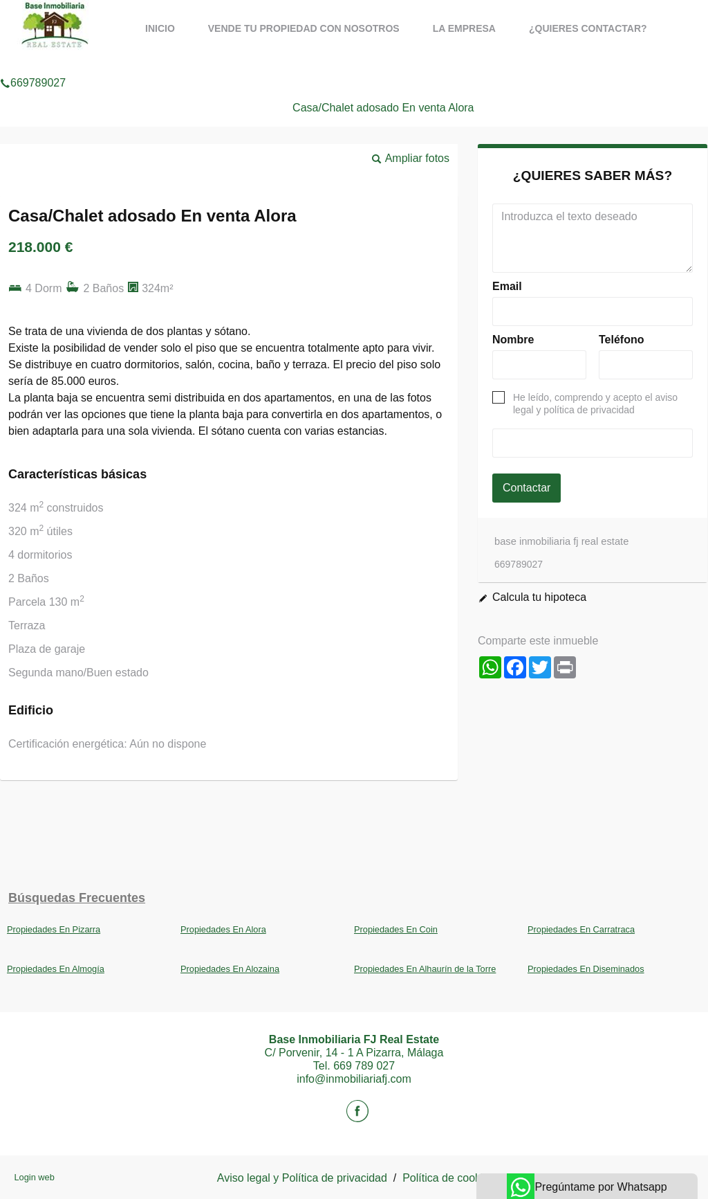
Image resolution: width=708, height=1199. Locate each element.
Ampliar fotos (417, 158)
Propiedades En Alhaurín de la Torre (425, 969)
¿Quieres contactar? (588, 28)
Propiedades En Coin (396, 929)
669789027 (33, 65)
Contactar (526, 488)
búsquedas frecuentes (76, 898)
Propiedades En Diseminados (586, 969)
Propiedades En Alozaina (229, 969)
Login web (34, 1177)
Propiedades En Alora (223, 929)
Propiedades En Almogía (55, 969)
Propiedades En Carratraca (581, 929)
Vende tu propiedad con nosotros (304, 28)
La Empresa (464, 28)
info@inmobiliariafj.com (354, 1079)
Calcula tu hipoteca (539, 597)
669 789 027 (364, 1066)
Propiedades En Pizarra (53, 929)
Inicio (160, 28)
